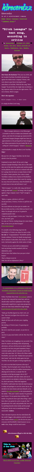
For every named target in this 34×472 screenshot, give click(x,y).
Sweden (25, 48)
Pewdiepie (14, 48)
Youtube (17, 50)
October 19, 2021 (23, 43)
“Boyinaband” (23, 296)
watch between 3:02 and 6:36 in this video (14, 309)
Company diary (8, 21)
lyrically (15, 190)
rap (20, 48)
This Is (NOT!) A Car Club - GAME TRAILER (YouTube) (17, 460)
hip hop (12, 45)
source (16, 419)
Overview (23, 19)
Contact (15, 19)
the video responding (13, 391)
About (8, 19)
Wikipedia (28, 145)
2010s (6, 45)
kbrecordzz (7, 13)
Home (3, 19)
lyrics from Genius (7, 226)
